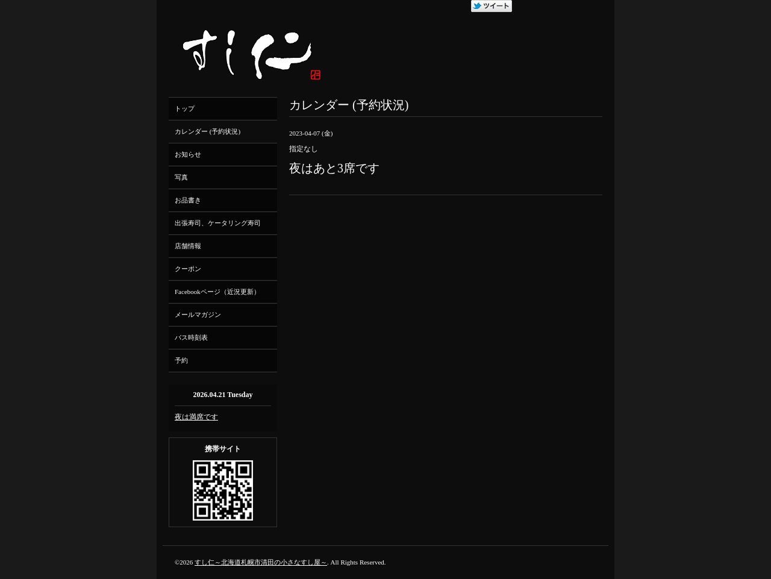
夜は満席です (196, 417)
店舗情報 (188, 245)
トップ (185, 108)
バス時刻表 (191, 337)
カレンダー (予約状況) (207, 131)
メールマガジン (198, 314)
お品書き (188, 200)
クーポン (188, 268)
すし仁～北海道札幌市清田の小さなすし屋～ (261, 562)
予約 (181, 360)
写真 (181, 177)
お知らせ (188, 154)
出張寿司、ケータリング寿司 (218, 223)
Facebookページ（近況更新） (217, 291)
